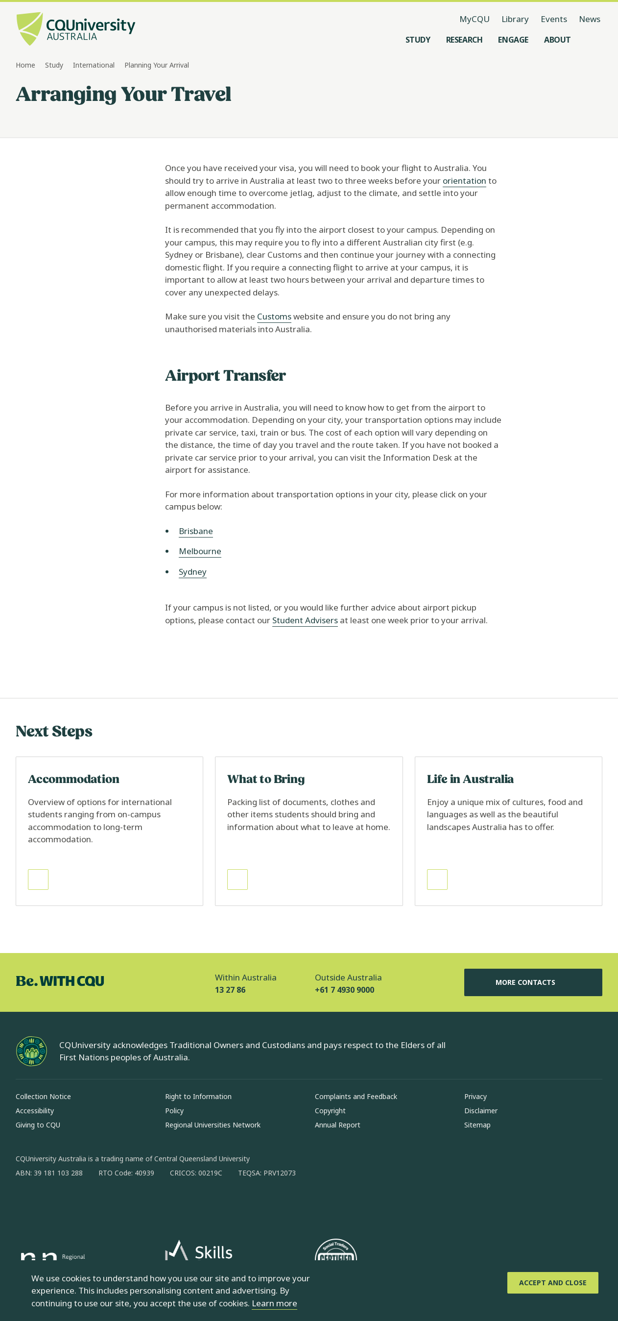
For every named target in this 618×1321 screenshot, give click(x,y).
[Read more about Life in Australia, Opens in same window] (508, 831)
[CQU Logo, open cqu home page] (76, 30)
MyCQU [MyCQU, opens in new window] (474, 18)
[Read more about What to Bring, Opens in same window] (309, 831)
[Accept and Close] (552, 1283)
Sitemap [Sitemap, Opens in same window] (477, 1124)
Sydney (193, 571)
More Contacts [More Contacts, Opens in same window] (533, 982)
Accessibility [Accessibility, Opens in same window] (35, 1110)
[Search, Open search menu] (592, 39)
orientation (464, 180)
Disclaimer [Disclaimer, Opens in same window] (481, 1110)
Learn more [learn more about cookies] (274, 1303)
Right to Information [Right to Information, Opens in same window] (198, 1096)
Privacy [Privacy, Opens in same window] (475, 1096)
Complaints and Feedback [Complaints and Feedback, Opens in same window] (356, 1096)
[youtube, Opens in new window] (128, 1204)
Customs (274, 316)
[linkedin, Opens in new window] (77, 1204)
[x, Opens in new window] (103, 1204)
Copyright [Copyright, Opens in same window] (330, 1110)
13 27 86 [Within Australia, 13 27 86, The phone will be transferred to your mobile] (230, 989)
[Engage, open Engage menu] (513, 40)
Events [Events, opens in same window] (554, 18)
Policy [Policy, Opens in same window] (174, 1110)
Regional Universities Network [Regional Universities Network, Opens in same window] (213, 1124)
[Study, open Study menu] (418, 40)
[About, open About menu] (557, 40)
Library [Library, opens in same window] (515, 18)
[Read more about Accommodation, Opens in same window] (109, 831)
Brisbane (196, 531)
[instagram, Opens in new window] (52, 1204)
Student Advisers (305, 620)
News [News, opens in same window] (589, 18)
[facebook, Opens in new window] (26, 1204)
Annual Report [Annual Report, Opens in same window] (337, 1124)
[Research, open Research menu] (464, 40)
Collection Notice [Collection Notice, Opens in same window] (43, 1096)
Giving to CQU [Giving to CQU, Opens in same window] (38, 1124)
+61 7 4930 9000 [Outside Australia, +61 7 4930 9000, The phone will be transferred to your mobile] (344, 989)
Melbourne (200, 551)
